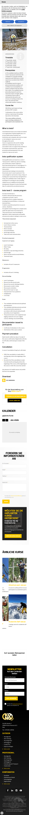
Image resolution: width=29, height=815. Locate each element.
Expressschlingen (8, 746)
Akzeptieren (21, 21)
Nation (6, 690)
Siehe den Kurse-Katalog (13, 536)
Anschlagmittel (8, 740)
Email (4, 469)
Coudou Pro (7, 744)
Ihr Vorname (5, 463)
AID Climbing (7, 738)
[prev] (3, 420)
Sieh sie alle (7, 749)
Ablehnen (7, 21)
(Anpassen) (22, 809)
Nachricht (5, 482)
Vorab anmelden (14, 400)
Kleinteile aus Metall (9, 777)
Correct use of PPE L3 (10, 585)
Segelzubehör (7, 781)
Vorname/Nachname (10, 677)
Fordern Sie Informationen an (16, 396)
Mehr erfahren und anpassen (14, 25)
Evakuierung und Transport (11, 764)
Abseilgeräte (7, 736)
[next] (6, 420)
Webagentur (20, 811)
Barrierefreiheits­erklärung (11, 811)
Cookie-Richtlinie (16, 809)
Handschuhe (7, 766)
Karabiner (6, 775)
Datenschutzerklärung (16, 495)
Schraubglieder (8, 779)
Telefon (4, 476)
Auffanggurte (7, 742)
